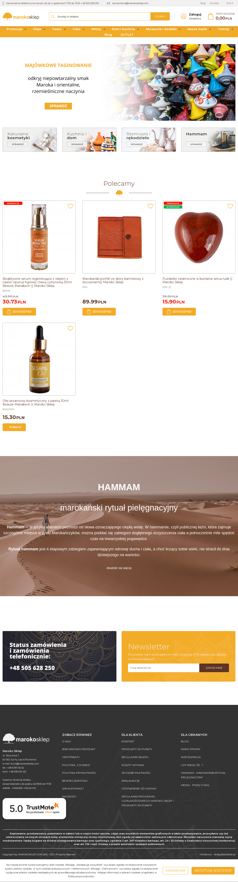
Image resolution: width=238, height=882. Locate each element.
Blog (108, 36)
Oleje (37, 31)
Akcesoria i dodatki (161, 31)
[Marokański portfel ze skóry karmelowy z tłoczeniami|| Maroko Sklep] (113, 282)
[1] (110, 117)
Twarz (57, 31)
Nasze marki (197, 31)
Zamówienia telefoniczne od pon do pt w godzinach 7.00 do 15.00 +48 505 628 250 (52, 3)
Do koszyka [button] (19, 313)
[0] (106, 117)
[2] (114, 117)
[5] (127, 117)
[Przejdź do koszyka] (225, 17)
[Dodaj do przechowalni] (70, 209)
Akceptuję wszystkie (213, 871)
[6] (131, 117)
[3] (119, 117)
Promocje (14, 31)
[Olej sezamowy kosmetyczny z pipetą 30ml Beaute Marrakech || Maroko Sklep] (35, 404)
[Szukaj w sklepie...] (100, 17)
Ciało (76, 31)
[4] (123, 117)
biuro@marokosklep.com (25, 763)
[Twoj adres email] (163, 669)
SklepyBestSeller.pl (224, 854)
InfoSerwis (205, 854)
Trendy (223, 31)
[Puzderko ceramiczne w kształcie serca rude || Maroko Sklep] (197, 282)
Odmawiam (175, 871)
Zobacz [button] (15, 428)
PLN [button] (229, 3)
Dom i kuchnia (123, 31)
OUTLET (127, 36)
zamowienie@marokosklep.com (130, 3)
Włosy (96, 31)
